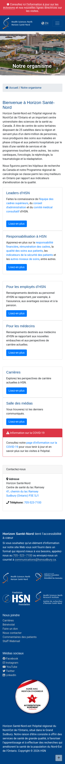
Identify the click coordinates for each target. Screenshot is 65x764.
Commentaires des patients (20, 637)
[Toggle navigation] (57, 23)
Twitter (9, 671)
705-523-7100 (32, 502)
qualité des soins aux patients (24, 250)
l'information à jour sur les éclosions (30, 6)
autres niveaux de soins (25, 259)
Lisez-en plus (16, 223)
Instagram (10, 662)
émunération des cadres (35, 246)
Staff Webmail (11, 641)
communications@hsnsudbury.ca (35, 559)
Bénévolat (9, 624)
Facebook (10, 658)
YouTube (10, 666)
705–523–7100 (22, 555)
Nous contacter (12, 633)
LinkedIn (9, 675)
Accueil (11, 87)
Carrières (8, 620)
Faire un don (10, 628)
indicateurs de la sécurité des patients (29, 255)
